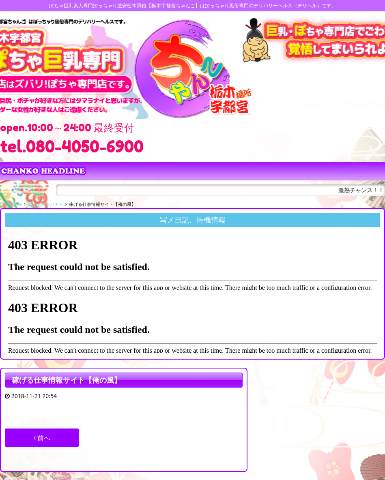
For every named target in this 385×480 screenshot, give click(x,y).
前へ (41, 437)
